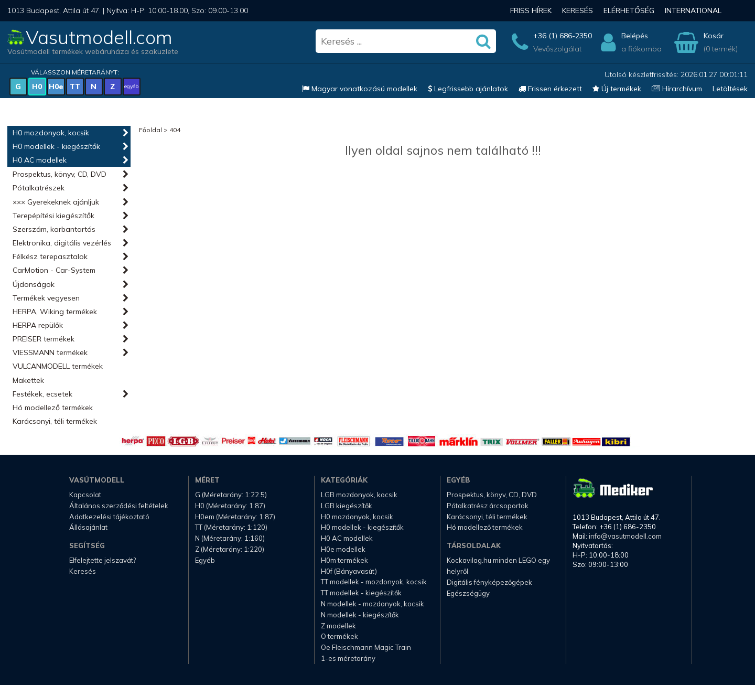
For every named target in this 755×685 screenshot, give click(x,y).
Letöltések (730, 88)
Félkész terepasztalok (50, 256)
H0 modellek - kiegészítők (56, 146)
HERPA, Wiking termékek (55, 311)
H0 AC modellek (40, 160)
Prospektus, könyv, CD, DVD (59, 174)
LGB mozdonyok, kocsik (359, 494)
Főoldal (150, 130)
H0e (56, 86)
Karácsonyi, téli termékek (55, 421)
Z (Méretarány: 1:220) (229, 549)
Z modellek (338, 626)
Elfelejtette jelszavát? (102, 560)
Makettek (28, 380)
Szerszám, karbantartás (54, 229)
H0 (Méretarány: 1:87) (230, 505)
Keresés (577, 10)
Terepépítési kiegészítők (53, 215)
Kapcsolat (85, 494)
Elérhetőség (628, 10)
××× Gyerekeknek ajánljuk (56, 202)
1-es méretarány (348, 658)
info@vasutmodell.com (625, 536)
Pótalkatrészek (38, 187)
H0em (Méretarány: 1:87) (235, 516)
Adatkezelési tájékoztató (109, 516)
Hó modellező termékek (53, 407)
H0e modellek (343, 549)
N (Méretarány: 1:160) (230, 538)
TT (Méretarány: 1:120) (231, 527)
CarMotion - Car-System (54, 270)
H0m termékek (344, 560)
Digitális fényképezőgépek (489, 582)
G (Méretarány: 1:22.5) (231, 494)
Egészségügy (468, 593)
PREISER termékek (43, 339)
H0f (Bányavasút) (349, 571)
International (693, 10)
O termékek (339, 636)
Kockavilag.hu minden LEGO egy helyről (498, 565)
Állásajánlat (88, 527)
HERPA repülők (38, 325)
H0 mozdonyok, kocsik (51, 132)
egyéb (131, 86)
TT (75, 86)
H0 (37, 86)
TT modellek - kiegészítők (361, 592)
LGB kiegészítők (346, 505)
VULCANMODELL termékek (58, 366)
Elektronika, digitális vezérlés (62, 243)
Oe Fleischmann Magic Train (366, 647)
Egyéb (205, 560)
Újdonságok (34, 284)
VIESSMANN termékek (50, 352)
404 (174, 130)
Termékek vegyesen (46, 298)
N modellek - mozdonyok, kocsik (372, 604)
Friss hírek (531, 10)
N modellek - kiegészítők (360, 615)
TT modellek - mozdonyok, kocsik (374, 581)
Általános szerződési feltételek (118, 505)
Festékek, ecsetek (42, 394)
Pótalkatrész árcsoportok (487, 505)
